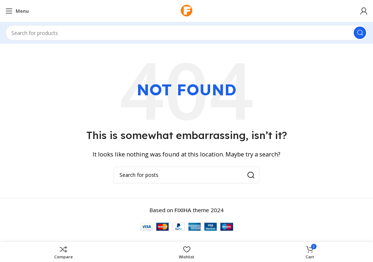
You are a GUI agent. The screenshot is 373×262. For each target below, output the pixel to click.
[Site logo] (186, 10)
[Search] (186, 32)
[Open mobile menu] (17, 11)
